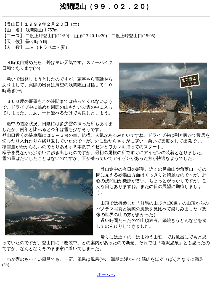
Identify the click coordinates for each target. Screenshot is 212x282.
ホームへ (106, 274)
